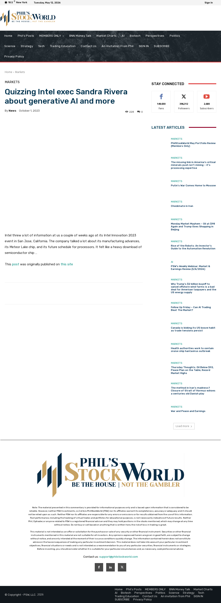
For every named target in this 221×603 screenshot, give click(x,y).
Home (8, 72)
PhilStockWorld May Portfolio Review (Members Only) (193, 144)
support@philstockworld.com (118, 556)
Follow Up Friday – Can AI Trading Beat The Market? (191, 309)
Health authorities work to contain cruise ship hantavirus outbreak (192, 350)
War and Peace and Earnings (188, 411)
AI (172, 262)
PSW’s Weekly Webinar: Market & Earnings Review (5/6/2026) (190, 268)
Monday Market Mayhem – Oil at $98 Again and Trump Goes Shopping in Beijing (193, 226)
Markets (20, 72)
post (15, 264)
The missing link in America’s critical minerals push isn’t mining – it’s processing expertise (193, 165)
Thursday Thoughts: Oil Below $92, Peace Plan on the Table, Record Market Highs (192, 370)
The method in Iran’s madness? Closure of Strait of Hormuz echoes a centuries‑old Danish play (193, 390)
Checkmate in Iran (182, 206)
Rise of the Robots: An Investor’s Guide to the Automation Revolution (193, 247)
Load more (184, 426)
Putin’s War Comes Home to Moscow (193, 185)
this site (67, 264)
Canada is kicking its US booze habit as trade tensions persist (193, 329)
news (12, 110)
